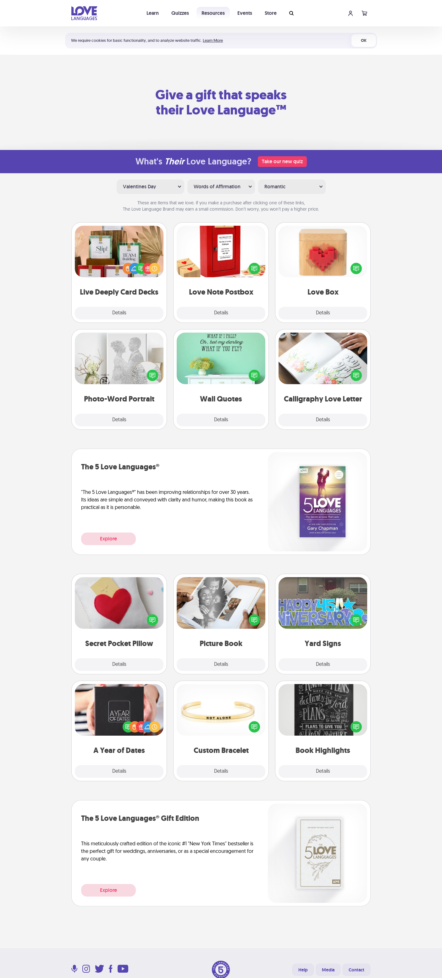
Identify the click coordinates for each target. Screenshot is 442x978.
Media (328, 970)
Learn (152, 13)
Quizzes (180, 13)
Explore (108, 538)
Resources (213, 13)
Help (303, 970)
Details (119, 313)
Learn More (213, 40)
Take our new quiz (282, 161)
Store (271, 13)
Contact (356, 970)
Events (244, 13)
